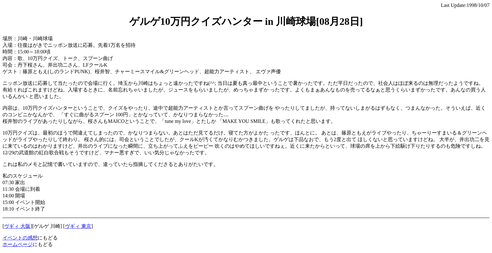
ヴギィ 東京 (78, 226)
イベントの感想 (20, 237)
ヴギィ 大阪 (17, 226)
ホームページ (18, 244)
